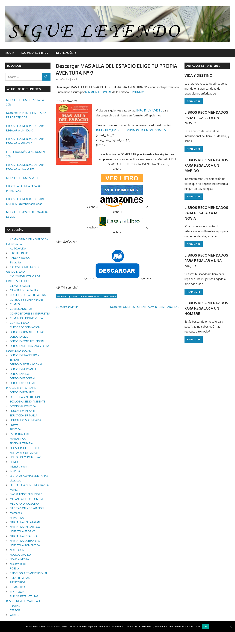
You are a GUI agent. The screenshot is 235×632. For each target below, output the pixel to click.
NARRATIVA (17, 517)
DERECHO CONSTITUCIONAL (27, 341)
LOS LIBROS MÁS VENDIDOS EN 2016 (25, 154)
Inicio (7, 52)
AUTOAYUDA (18, 248)
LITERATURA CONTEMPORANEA (29, 485)
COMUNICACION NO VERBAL (27, 318)
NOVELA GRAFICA (20, 554)
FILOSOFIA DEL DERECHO (25, 448)
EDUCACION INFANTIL (23, 411)
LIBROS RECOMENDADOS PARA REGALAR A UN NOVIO (25, 128)
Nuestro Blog (18, 564)
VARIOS (14, 615)
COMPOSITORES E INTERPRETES (30, 313)
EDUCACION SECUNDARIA (25, 420)
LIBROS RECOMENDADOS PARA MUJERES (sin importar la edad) (25, 201)
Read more (193, 101)
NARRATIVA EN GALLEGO (25, 526)
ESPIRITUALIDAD (20, 434)
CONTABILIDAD (19, 322)
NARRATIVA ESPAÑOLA (24, 536)
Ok (205, 626)
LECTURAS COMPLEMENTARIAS (29, 475)
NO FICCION (17, 550)
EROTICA (15, 429)
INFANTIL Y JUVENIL (149, 110)
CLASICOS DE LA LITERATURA (28, 295)
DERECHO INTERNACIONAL (26, 364)
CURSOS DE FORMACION (25, 327)
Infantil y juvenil (69, 79)
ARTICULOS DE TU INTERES (203, 65)
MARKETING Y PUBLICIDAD (26, 494)
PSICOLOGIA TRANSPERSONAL (28, 573)
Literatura (15, 480)
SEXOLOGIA (17, 591)
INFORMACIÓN (64, 52)
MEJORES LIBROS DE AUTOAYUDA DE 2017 (27, 214)
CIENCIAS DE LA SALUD (24, 290)
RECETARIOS (17, 582)
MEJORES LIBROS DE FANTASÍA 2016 (25, 102)
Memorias (16, 513)
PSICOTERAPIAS (20, 578)
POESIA (14, 568)
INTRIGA (15, 471)
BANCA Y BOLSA (20, 258)
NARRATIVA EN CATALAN (25, 522)
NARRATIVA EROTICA (22, 531)
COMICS (15, 304)
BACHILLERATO (19, 253)
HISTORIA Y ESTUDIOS (24, 452)
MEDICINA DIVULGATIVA (24, 503)
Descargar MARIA (68, 306)
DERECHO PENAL (20, 373)
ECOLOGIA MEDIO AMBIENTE (27, 401)
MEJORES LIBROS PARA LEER (23, 178)
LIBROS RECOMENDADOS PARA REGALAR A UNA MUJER (25, 167)
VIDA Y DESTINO (198, 75)
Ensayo (14, 425)
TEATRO (15, 605)
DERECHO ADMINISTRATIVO (27, 332)
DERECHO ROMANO (22, 392)
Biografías (16, 262)
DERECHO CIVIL (19, 336)
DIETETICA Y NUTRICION (25, 397)
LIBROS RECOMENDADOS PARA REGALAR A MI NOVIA (25, 141)
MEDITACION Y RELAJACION (27, 508)
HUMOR (14, 462)
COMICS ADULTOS (21, 308)
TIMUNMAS (137, 92)
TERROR (15, 610)
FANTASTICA (18, 438)
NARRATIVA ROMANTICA (25, 545)
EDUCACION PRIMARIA (23, 415)
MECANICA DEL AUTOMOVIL (27, 499)
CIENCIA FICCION (20, 285)
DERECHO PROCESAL (22, 378)
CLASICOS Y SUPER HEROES (27, 299)
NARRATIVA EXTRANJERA (25, 540)
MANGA (14, 489)
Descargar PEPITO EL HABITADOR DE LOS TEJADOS (26, 115)
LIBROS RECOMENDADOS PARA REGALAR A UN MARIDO (206, 165)
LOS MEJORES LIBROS (34, 52)
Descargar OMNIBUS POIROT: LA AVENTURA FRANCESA (143, 306)
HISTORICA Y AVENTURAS (25, 457)
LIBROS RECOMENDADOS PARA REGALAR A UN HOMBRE (206, 308)
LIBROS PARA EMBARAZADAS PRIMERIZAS (24, 188)
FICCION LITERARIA (21, 443)
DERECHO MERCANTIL (23, 369)
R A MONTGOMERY (98, 92)
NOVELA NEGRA (19, 559)
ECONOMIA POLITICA (23, 406)
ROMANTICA (17, 587)
